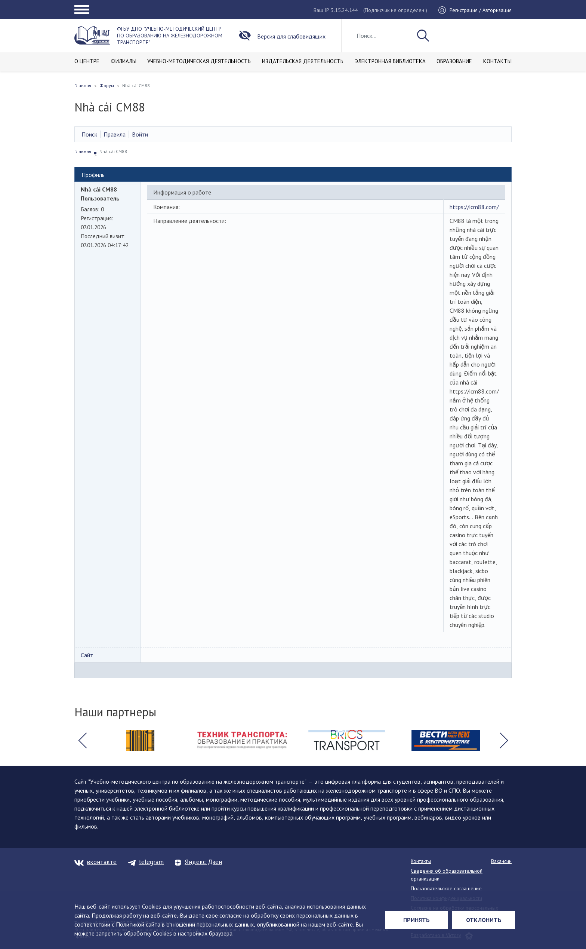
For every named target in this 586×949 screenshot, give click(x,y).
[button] (82, 740)
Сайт (87, 655)
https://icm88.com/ (474, 207)
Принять (416, 920)
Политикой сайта (138, 924)
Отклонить (484, 920)
